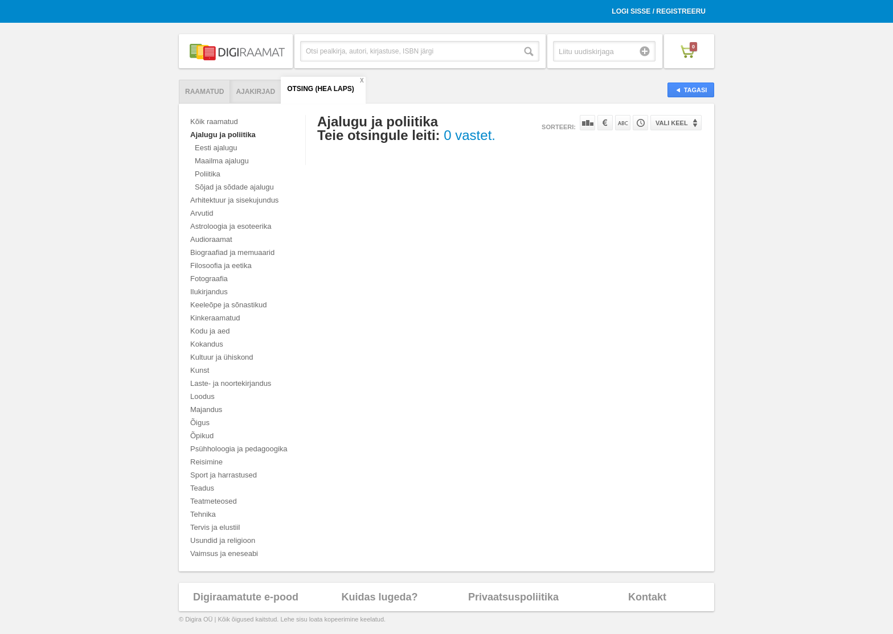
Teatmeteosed (213, 501)
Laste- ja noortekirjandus (230, 383)
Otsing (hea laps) (320, 89)
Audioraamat (211, 239)
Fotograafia (209, 278)
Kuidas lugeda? (379, 597)
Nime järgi (622, 122)
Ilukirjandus (209, 291)
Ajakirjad (255, 92)
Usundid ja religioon (222, 540)
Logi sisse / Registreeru (659, 11)
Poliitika (207, 174)
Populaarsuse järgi (587, 122)
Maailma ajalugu (222, 161)
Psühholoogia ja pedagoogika (239, 448)
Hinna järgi (605, 122)
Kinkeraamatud (215, 318)
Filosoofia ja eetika (221, 265)
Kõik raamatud (214, 121)
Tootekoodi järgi (640, 122)
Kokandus (206, 344)
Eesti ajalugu (216, 147)
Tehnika (203, 514)
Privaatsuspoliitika (513, 597)
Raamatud (204, 92)
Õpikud (202, 435)
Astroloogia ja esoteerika (230, 226)
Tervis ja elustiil (215, 527)
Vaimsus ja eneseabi (224, 553)
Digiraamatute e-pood (245, 597)
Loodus (202, 396)
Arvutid (201, 213)
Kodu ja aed (210, 331)
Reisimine (206, 462)
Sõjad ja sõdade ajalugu (234, 187)
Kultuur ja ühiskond (221, 357)
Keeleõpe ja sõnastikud (228, 304)
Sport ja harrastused (223, 475)
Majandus (206, 409)
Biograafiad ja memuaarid (232, 252)
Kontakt (647, 597)
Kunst (199, 370)
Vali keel (672, 123)
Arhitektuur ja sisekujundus (234, 200)
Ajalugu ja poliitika (223, 134)
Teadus (202, 488)
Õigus (200, 422)
